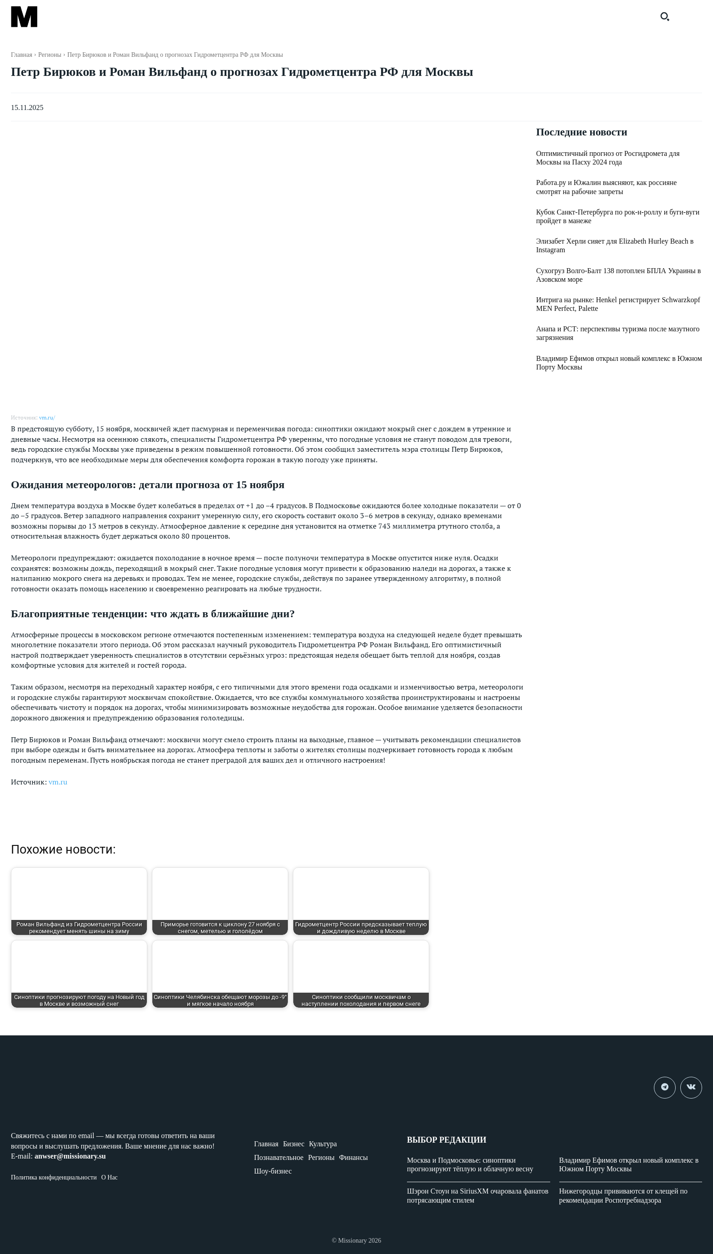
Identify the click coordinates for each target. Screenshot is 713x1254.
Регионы (49, 54)
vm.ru (58, 782)
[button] (665, 16)
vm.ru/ (47, 417)
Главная (21, 54)
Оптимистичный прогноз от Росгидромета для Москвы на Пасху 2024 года (608, 158)
